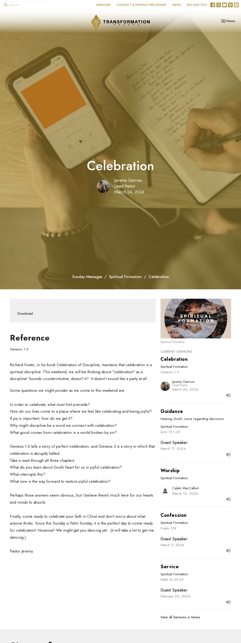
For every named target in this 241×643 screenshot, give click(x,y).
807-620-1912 (197, 5)
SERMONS (103, 5)
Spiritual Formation (125, 276)
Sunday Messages (87, 276)
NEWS (176, 5)
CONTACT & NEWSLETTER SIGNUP (141, 5)
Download (25, 313)
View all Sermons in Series (180, 617)
